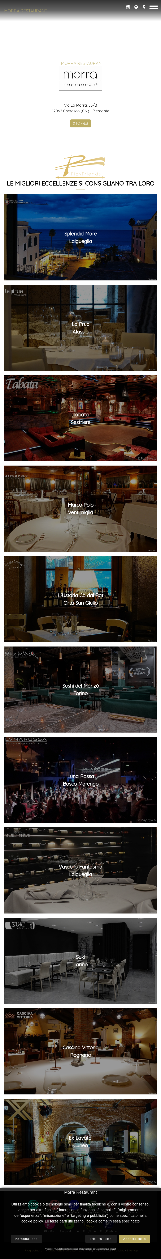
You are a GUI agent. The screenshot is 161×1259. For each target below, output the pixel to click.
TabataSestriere (80, 1024)
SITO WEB (80, 729)
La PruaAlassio (81, 933)
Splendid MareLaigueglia (80, 843)
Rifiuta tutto (101, 1239)
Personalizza (26, 1239)
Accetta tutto (134, 1239)
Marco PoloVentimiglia (80, 1114)
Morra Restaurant (25, 10)
